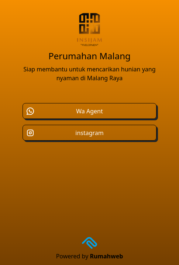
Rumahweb (106, 256)
